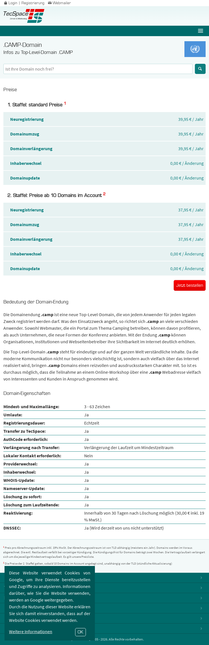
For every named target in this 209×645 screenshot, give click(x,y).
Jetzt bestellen (189, 285)
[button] (201, 31)
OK (80, 632)
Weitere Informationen (30, 631)
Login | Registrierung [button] (23, 3)
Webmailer (59, 3)
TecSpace (23, 16)
